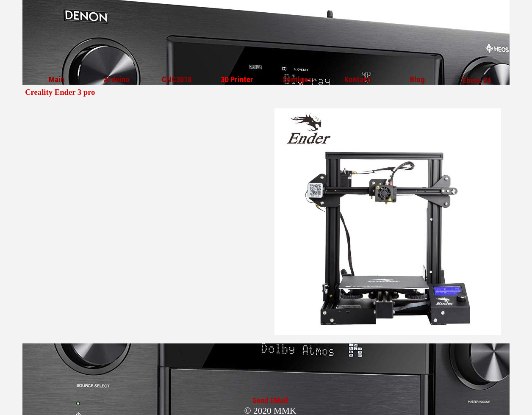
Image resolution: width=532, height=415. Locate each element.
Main (56, 79)
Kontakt (357, 79)
